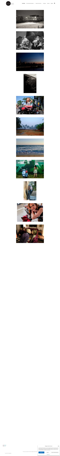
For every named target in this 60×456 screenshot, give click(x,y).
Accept (41, 452)
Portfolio (23, 3)
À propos (44, 3)
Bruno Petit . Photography (8, 453)
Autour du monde (38, 3)
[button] (58, 446)
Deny (48, 452)
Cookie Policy (48, 454)
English (52, 3)
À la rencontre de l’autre (29, 3)
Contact (48, 3)
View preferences (54, 452)
